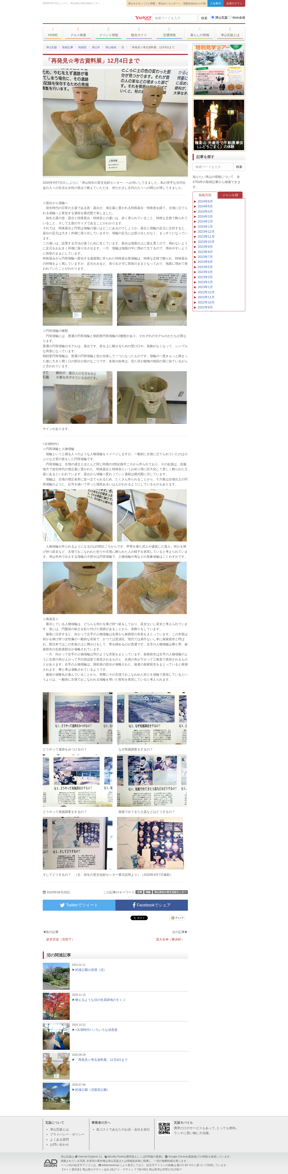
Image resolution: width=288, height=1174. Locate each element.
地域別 (82, 47)
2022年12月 (206, 292)
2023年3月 (205, 277)
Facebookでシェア (152, 905)
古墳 (139, 892)
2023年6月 (205, 262)
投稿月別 (205, 195)
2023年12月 (206, 231)
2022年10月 (206, 302)
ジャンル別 (230, 195)
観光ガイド (138, 32)
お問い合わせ (59, 1144)
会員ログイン (234, 3)
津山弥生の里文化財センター (170, 892)
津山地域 (110, 47)
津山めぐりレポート (169, 3)
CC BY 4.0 (186, 1165)
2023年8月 (205, 252)
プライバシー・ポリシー (67, 1134)
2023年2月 (205, 282)
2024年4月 (205, 211)
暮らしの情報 (199, 32)
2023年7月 (205, 257)
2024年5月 (205, 206)
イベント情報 (108, 32)
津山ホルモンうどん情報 (141, 3)
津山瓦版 (75, 17)
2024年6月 (205, 201)
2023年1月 (205, 287)
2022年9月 (205, 307)
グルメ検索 (78, 32)
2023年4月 (205, 272)
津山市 (96, 47)
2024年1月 (205, 226)
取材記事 (67, 47)
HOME (52, 32)
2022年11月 (206, 297)
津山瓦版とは (230, 32)
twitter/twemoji (110, 1165)
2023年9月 (205, 246)
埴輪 (148, 892)
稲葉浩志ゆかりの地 (194, 3)
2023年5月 (205, 267)
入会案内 (215, 3)
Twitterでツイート (79, 905)
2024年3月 (205, 216)
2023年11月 (206, 236)
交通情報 (169, 32)
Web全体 (237, 17)
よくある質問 (59, 1139)
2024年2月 (205, 221)
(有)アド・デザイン (121, 1169)
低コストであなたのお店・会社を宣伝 (123, 1129)
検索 (204, 18)
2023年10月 (206, 241)
